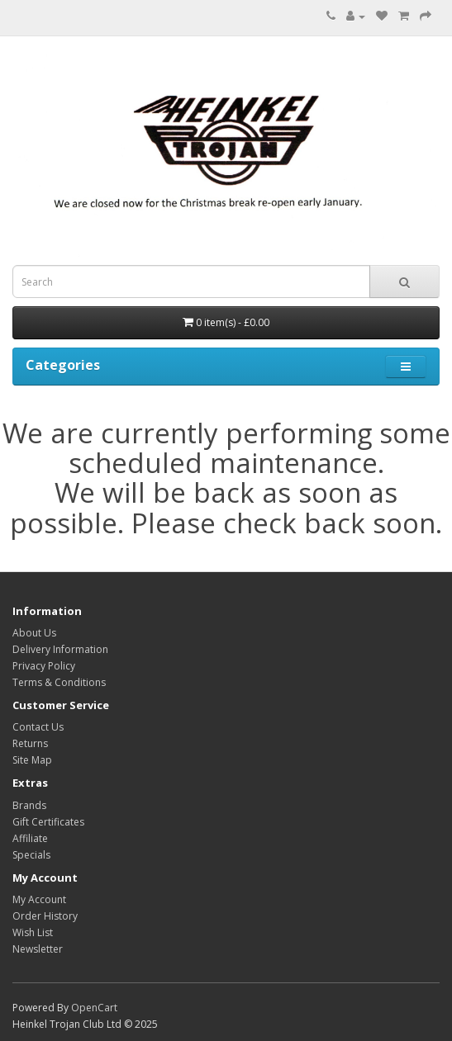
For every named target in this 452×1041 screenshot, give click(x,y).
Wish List (32, 932)
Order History (45, 916)
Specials (31, 855)
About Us (34, 633)
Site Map (32, 760)
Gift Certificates (48, 822)
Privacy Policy (43, 666)
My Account (39, 899)
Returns (30, 743)
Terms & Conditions (59, 682)
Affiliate (30, 838)
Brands (29, 805)
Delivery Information (60, 649)
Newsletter (37, 949)
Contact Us (38, 727)
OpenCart (94, 1008)
